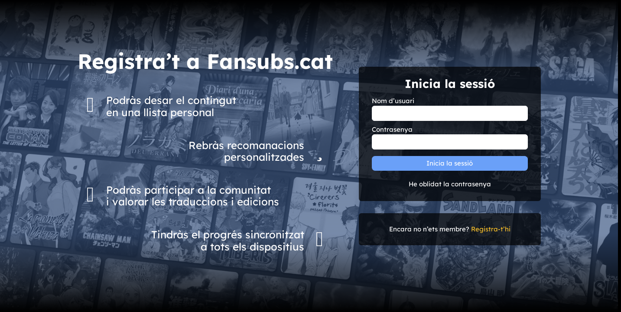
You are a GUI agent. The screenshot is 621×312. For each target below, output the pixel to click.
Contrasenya (392, 129)
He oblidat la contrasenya (450, 184)
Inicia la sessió (449, 163)
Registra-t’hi (490, 229)
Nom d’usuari (393, 101)
